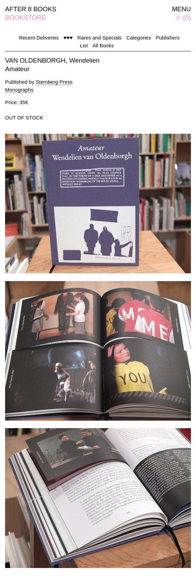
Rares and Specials (99, 37)
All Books (103, 45)
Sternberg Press (54, 82)
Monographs (19, 90)
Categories (138, 37)
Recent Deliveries (39, 37)
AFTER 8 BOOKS (30, 9)
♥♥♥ (68, 37)
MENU (181, 9)
